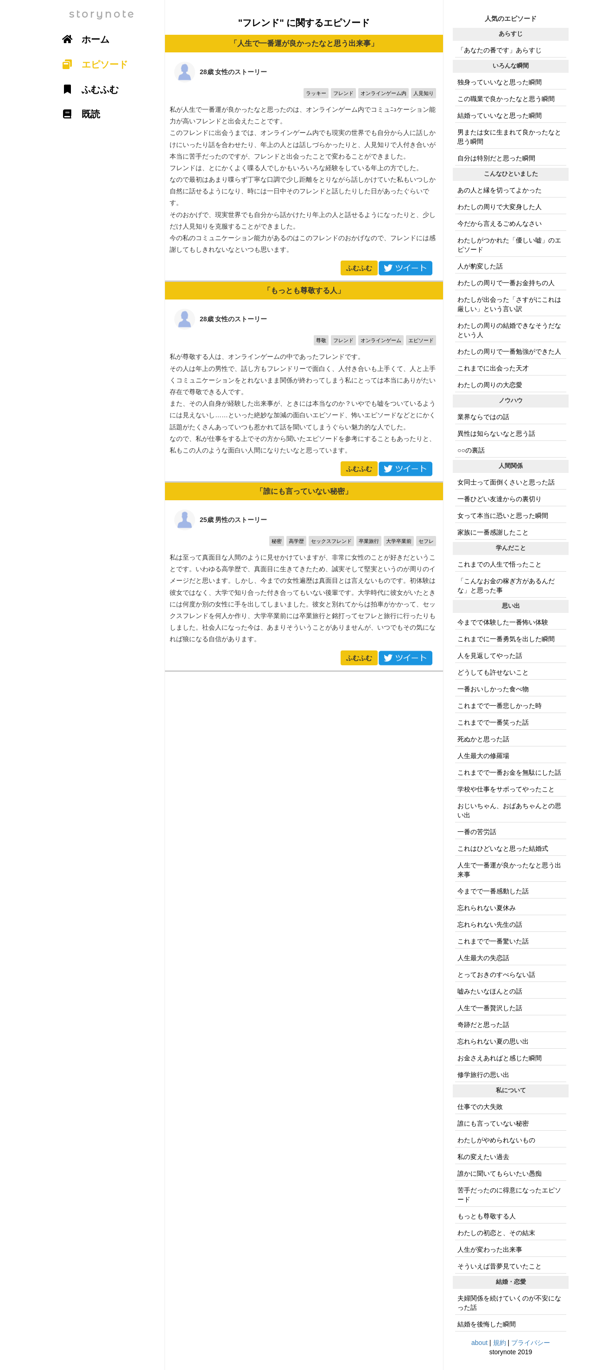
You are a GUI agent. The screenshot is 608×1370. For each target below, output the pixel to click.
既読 (78, 114)
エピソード (92, 64)
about (479, 1342)
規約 (499, 1342)
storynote (102, 14)
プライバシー (530, 1342)
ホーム (82, 39)
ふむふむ (359, 268)
